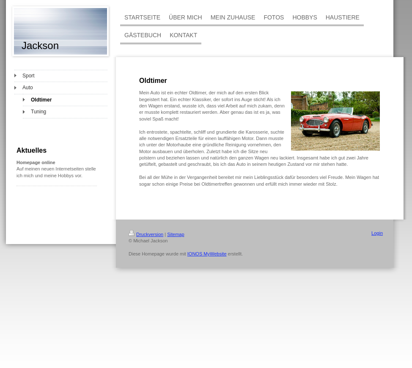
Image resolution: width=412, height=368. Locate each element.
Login (377, 233)
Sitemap (175, 234)
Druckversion (146, 234)
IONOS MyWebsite (207, 253)
